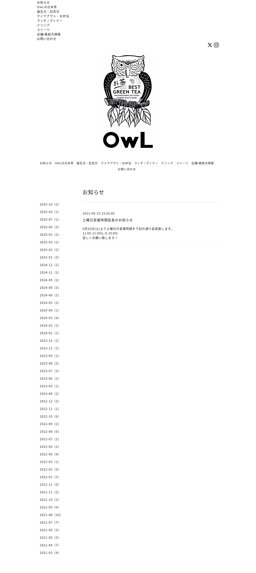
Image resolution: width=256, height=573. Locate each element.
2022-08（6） (50, 431)
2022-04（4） (50, 454)
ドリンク (43, 25)
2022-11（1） (50, 408)
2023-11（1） (50, 348)
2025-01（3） (50, 257)
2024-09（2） (50, 280)
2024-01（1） (50, 333)
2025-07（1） (50, 219)
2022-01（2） (50, 477)
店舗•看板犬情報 (49, 34)
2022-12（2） (50, 401)
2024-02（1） (50, 325)
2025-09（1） (50, 211)
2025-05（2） (50, 234)
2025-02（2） (50, 249)
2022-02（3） (50, 469)
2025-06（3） (50, 227)
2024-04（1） (50, 310)
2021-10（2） (50, 499)
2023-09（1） (50, 355)
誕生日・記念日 (48, 11)
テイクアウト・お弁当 (53, 16)
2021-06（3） (50, 530)
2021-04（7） (50, 545)
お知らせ (43, 2)
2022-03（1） (50, 461)
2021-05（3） (50, 537)
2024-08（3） (50, 287)
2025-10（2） (50, 204)
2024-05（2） (50, 302)
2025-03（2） (50, 242)
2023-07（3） (50, 370)
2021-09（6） (50, 507)
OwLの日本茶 (47, 7)
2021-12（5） (50, 484)
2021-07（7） (50, 522)
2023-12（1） (50, 340)
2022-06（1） (50, 446)
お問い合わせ (46, 38)
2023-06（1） (50, 378)
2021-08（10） (51, 514)
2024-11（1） (50, 272)
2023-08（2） (50, 363)
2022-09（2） (50, 424)
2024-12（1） (50, 264)
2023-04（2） (50, 393)
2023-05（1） (50, 386)
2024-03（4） (50, 317)
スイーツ (43, 29)
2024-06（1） (50, 295)
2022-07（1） (50, 439)
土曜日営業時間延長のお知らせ (107, 219)
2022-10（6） (50, 416)
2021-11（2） (50, 492)
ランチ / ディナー (50, 20)
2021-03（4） (50, 552)
